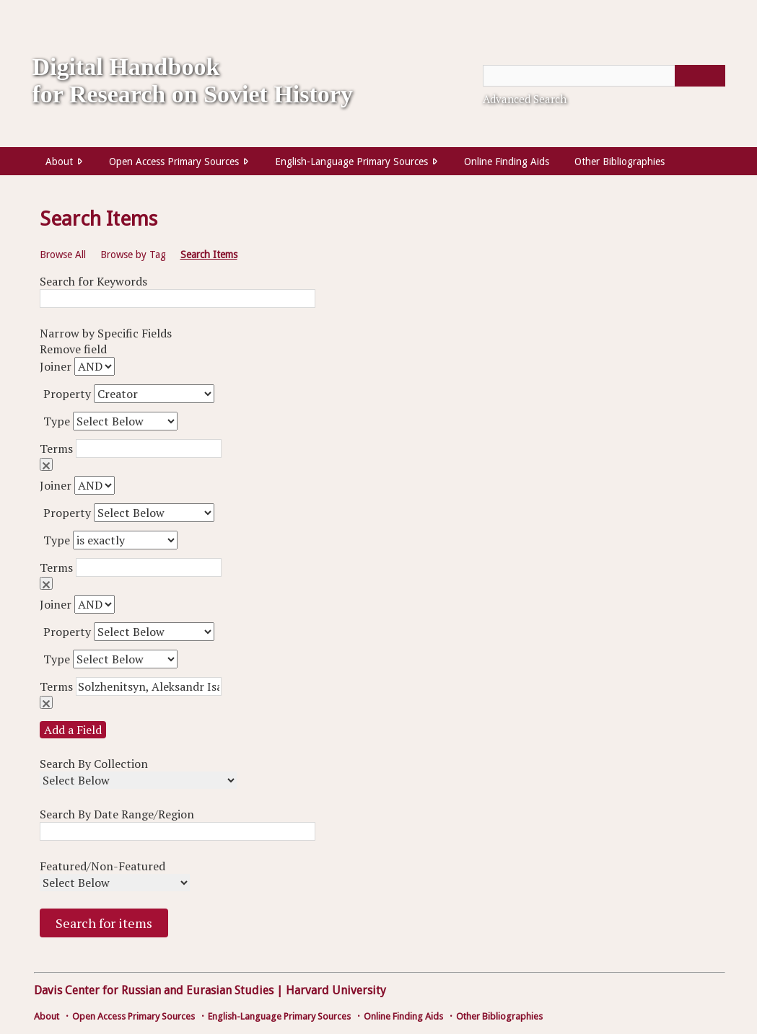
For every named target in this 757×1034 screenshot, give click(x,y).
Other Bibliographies (619, 161)
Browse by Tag (133, 254)
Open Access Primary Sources (174, 161)
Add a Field (73, 730)
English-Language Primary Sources (351, 161)
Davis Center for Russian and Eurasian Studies (154, 990)
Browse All (63, 254)
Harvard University (336, 990)
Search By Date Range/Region (117, 814)
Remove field (46, 464)
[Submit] (700, 76)
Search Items (208, 254)
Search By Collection (94, 764)
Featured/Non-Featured (102, 866)
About (59, 161)
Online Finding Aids (506, 161)
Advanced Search (524, 99)
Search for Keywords (93, 281)
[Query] (604, 76)
